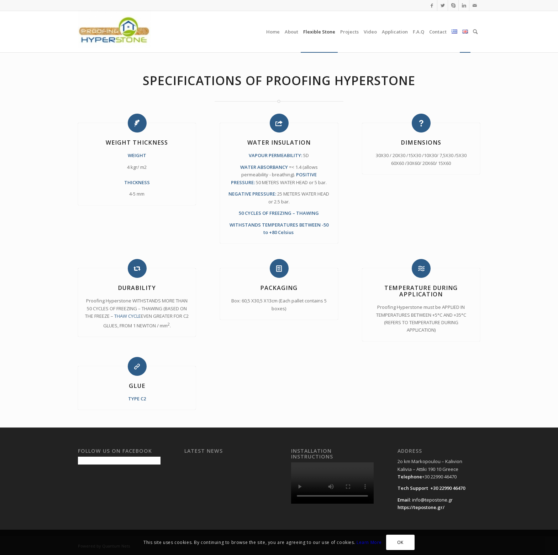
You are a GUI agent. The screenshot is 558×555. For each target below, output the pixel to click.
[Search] (475, 31)
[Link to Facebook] (432, 5)
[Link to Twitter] (442, 5)
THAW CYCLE (127, 316)
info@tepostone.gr (432, 500)
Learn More (369, 542)
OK (400, 542)
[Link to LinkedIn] (464, 5)
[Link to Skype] (453, 5)
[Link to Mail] (474, 5)
